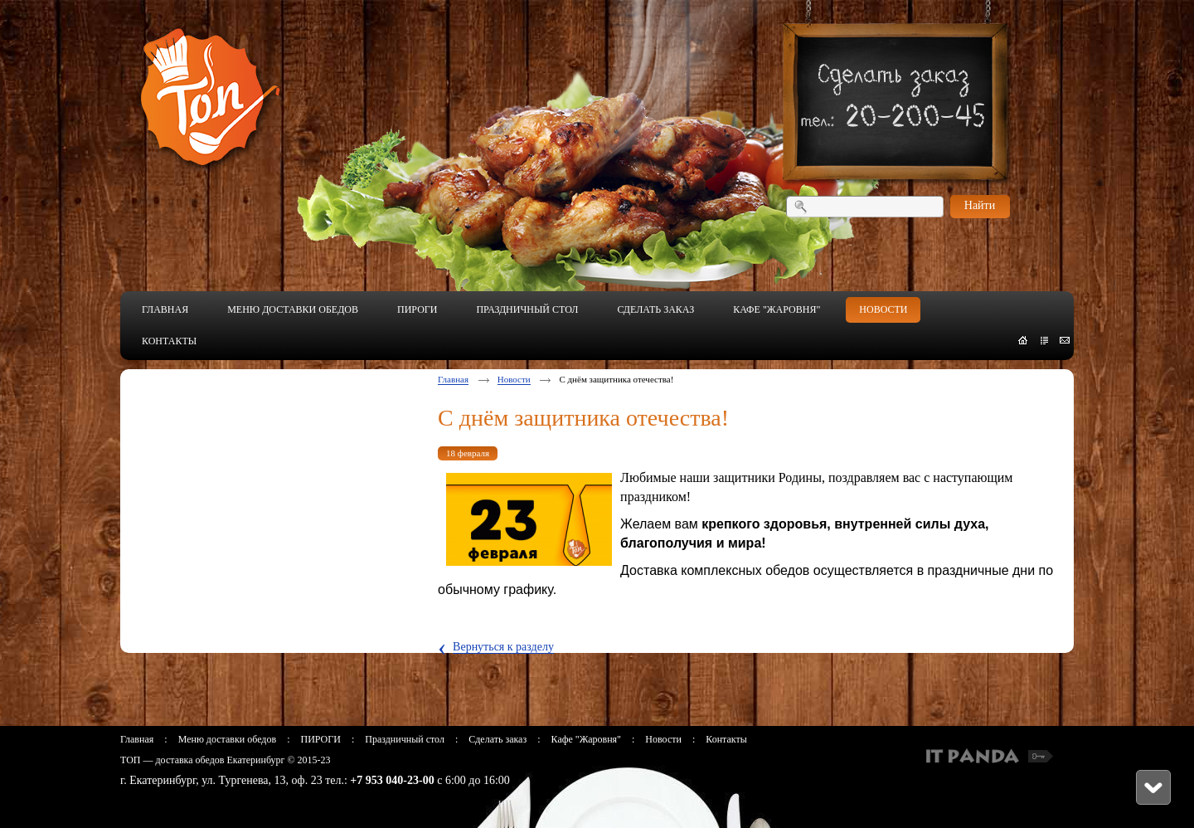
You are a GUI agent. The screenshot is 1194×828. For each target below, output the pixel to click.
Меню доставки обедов (227, 739)
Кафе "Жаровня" (586, 739)
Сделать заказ (497, 739)
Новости (514, 379)
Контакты (726, 739)
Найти (979, 205)
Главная (453, 379)
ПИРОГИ (320, 739)
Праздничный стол (404, 739)
